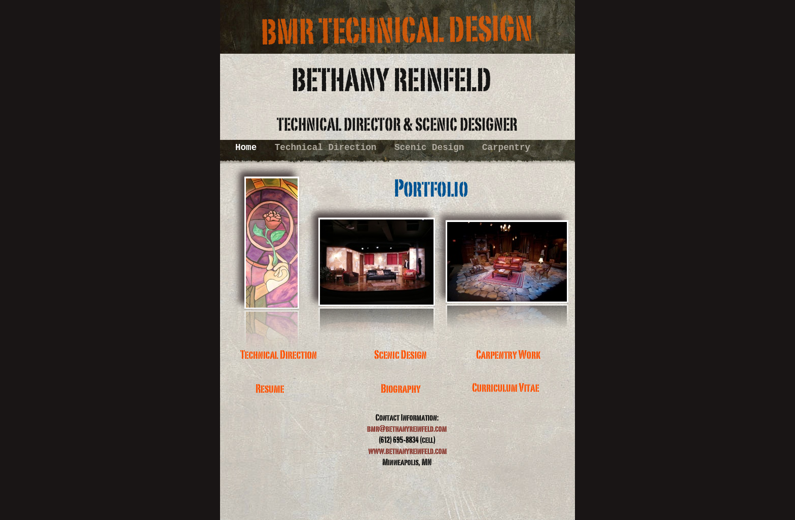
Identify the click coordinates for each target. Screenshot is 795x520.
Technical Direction (328, 147)
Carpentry (506, 147)
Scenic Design (431, 147)
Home (248, 147)
